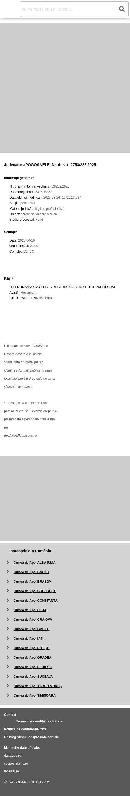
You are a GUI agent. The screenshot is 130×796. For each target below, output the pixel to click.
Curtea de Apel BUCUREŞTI (35, 591)
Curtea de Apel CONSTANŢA (36, 600)
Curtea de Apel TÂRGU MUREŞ (38, 686)
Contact (10, 715)
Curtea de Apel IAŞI (29, 638)
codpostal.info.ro (16, 763)
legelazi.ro (11, 771)
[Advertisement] (65, 88)
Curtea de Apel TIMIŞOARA (35, 695)
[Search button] (122, 9)
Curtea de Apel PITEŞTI (32, 648)
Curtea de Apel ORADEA (33, 657)
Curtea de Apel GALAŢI (31, 629)
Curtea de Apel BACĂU (31, 572)
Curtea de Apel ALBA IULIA (35, 563)
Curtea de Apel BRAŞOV (32, 581)
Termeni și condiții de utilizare (39, 721)
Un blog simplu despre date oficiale (31, 737)
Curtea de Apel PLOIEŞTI (33, 667)
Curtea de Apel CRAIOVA (33, 619)
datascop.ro (12, 755)
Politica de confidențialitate (25, 729)
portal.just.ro (34, 362)
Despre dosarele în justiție (23, 354)
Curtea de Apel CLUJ (30, 610)
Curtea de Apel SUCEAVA (33, 676)
